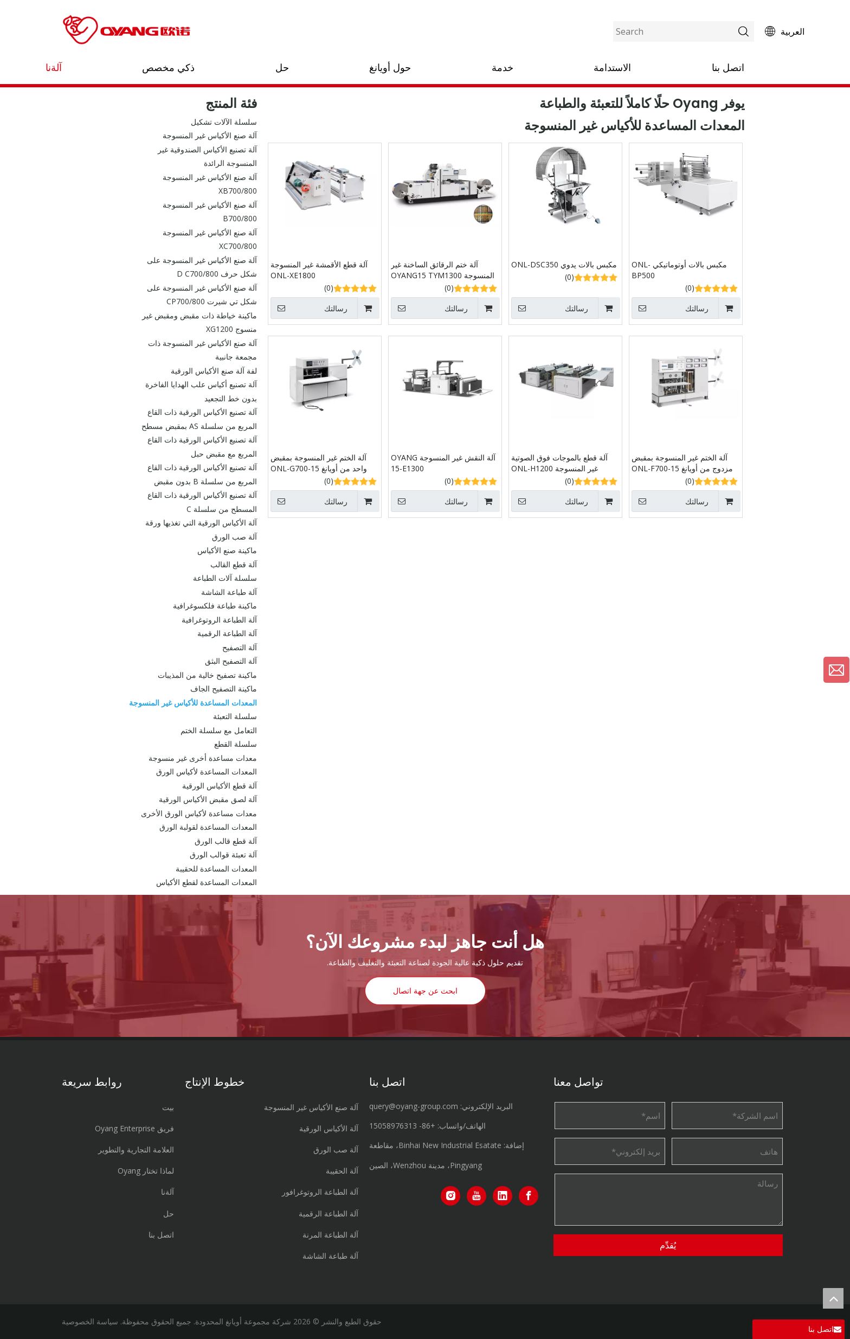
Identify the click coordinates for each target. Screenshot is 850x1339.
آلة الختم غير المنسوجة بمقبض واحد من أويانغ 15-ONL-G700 (319, 462)
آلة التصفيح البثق (231, 661)
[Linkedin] (502, 1196)
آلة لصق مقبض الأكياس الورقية (208, 799)
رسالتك (309, 308)
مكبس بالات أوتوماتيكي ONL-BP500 (679, 269)
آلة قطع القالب (233, 564)
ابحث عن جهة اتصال (425, 990)
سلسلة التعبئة (235, 716)
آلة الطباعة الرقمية (227, 633)
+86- (427, 1125)
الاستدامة (612, 67)
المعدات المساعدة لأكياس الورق (206, 771)
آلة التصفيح (239, 647)
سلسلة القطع (235, 744)
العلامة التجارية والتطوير (136, 1149)
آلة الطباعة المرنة (330, 1234)
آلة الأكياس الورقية (328, 1128)
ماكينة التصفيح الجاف (223, 688)
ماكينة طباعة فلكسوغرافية (215, 605)
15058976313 (393, 1125)
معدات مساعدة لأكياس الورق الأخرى (199, 813)
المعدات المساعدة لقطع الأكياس (206, 882)
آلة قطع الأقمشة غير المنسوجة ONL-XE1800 (319, 269)
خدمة (502, 67)
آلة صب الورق (234, 536)
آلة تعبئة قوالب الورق (223, 854)
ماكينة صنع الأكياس (227, 550)
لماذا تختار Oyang (146, 1170)
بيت (168, 1107)
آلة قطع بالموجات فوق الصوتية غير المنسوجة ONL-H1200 (559, 462)
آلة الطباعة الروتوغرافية (219, 619)
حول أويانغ (390, 67)
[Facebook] (528, 1196)
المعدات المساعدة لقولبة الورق (208, 827)
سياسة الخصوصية (90, 1321)
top (833, 1298)
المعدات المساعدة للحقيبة (216, 868)
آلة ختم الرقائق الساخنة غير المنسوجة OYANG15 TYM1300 (442, 269)
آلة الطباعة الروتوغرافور (320, 1192)
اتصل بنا (728, 67)
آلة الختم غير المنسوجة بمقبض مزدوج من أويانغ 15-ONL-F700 (682, 462)
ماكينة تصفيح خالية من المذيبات (207, 675)
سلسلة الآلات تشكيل (224, 122)
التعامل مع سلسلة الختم (219, 730)
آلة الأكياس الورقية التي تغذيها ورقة (201, 522)
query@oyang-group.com (413, 1106)
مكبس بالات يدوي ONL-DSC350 (564, 264)
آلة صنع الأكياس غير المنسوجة (210, 135)
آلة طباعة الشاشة (229, 592)
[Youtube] (476, 1196)
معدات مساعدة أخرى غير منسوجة (203, 758)
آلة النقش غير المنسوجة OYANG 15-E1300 (443, 462)
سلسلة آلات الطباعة (225, 578)
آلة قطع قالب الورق (226, 841)
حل (282, 67)
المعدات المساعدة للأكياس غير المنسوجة (193, 702)
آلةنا (54, 67)
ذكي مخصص (168, 67)
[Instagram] (450, 1196)
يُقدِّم (668, 1245)
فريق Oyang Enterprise (134, 1128)
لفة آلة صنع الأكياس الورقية (214, 371)
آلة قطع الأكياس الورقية (219, 785)
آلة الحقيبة (342, 1170)
